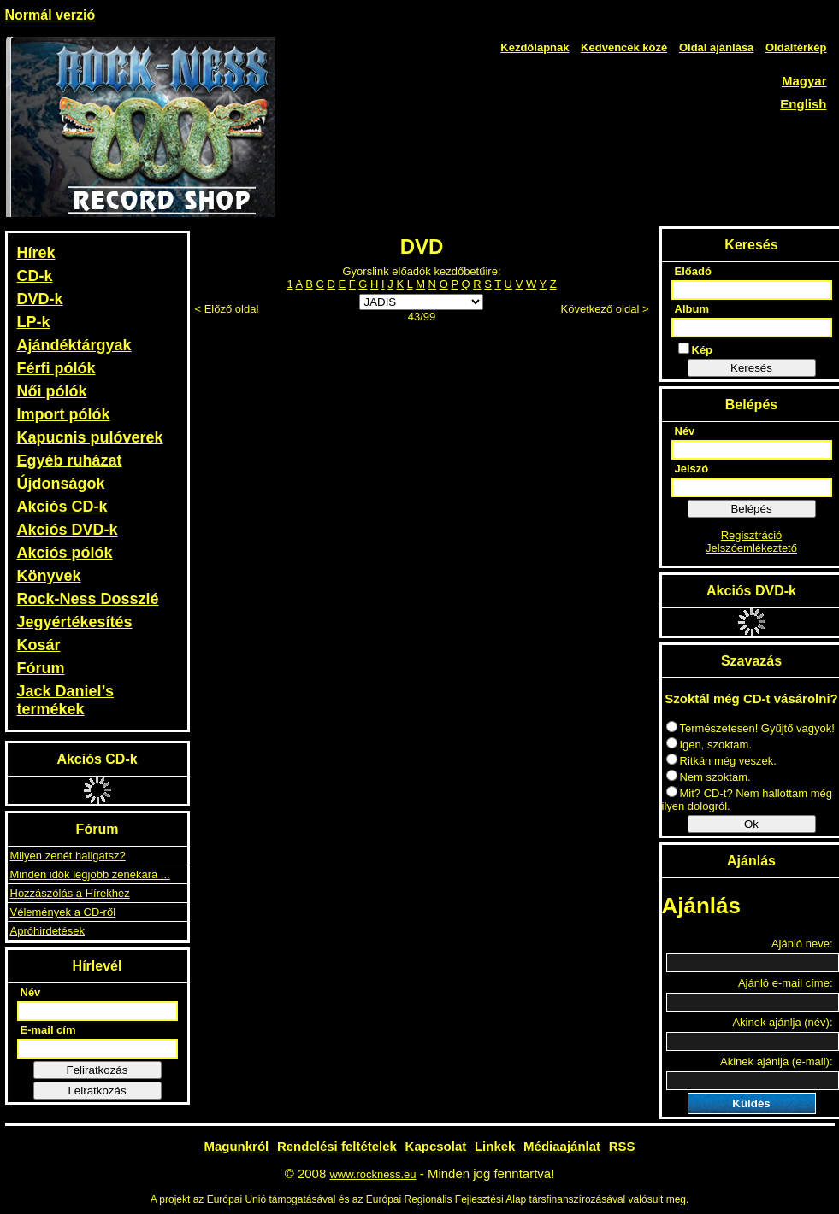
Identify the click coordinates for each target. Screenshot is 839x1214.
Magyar (804, 80)
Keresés (751, 367)
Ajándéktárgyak (74, 345)
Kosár (39, 645)
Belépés (750, 508)
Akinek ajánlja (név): (782, 1022)
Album (692, 308)
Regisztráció (752, 535)
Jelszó (692, 468)
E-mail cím (48, 1029)
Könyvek (49, 575)
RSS (622, 1146)
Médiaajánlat (561, 1146)
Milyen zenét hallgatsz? (68, 855)
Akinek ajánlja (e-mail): (776, 1061)
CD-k (35, 275)
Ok (751, 824)
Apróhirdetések (47, 930)
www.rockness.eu (372, 1174)
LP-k (33, 322)
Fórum (41, 668)
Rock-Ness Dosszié (88, 598)
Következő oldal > (605, 308)
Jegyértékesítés (75, 621)
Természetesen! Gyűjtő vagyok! (750, 728)
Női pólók (52, 391)
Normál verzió (50, 15)
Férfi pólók (56, 368)
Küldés (751, 1103)
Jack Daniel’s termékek (65, 700)
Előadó (693, 271)
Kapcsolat (436, 1146)
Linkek (495, 1146)
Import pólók (63, 414)
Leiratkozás (97, 1090)
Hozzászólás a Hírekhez (70, 893)
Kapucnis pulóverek (90, 437)
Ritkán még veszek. (721, 760)
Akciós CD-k (62, 506)
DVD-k (40, 299)
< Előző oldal (227, 308)
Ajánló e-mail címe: (785, 982)
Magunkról (236, 1146)
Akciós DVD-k (67, 529)
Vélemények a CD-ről (63, 912)
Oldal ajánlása (716, 47)
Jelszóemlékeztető (751, 548)
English (803, 104)
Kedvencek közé (624, 47)
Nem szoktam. (708, 777)
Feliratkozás (97, 1070)
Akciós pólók (65, 552)
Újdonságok (61, 483)
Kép (695, 349)
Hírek (36, 252)
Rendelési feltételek (337, 1146)
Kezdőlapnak (534, 47)
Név (31, 992)
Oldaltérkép (796, 47)
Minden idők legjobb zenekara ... (90, 874)
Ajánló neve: (802, 943)
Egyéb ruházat (69, 460)
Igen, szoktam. (709, 744)
